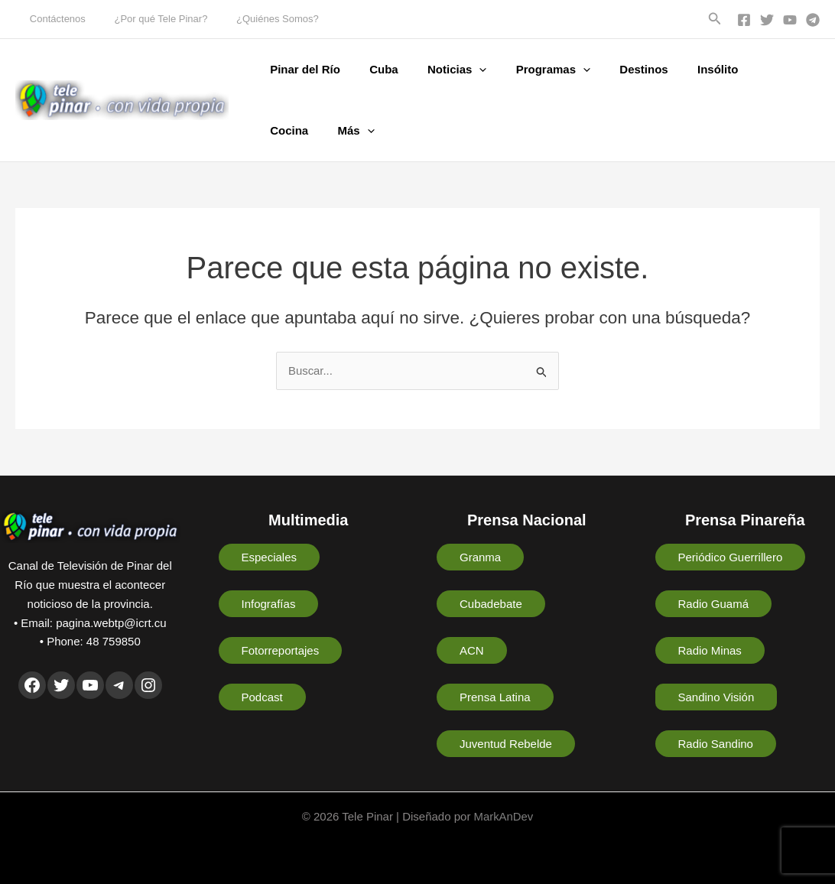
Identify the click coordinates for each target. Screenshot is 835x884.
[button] (715, 19)
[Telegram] (813, 20)
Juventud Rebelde (506, 743)
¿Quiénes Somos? (255, 18)
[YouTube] (790, 20)
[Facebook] (744, 20)
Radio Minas (710, 650)
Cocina (745, 69)
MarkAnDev (503, 816)
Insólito (682, 69)
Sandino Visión (716, 697)
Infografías (269, 603)
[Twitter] (767, 20)
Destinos (615, 69)
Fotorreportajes (281, 650)
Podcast (262, 697)
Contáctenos (53, 18)
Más (285, 130)
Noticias (440, 69)
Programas (531, 69)
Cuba (374, 69)
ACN (472, 650)
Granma (480, 557)
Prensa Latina (495, 697)
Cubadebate (491, 603)
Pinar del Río (302, 69)
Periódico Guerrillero (730, 557)
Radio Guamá (713, 603)
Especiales (269, 557)
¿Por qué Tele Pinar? (147, 18)
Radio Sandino (715, 743)
